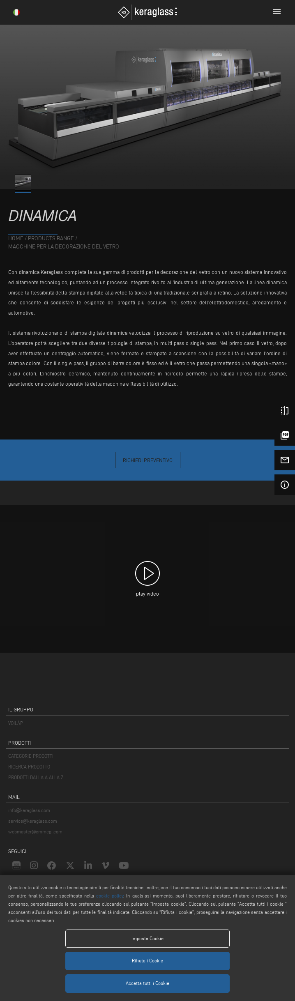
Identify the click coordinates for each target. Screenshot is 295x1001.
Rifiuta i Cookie (147, 960)
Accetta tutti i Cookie (147, 983)
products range (51, 238)
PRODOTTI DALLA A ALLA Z (35, 777)
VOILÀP (15, 723)
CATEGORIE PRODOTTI (30, 756)
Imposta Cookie (147, 938)
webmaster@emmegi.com (35, 831)
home (15, 238)
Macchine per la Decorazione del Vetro (63, 247)
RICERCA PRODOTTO (29, 766)
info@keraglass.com (29, 810)
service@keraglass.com (32, 821)
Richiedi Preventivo (148, 460)
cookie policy (109, 895)
